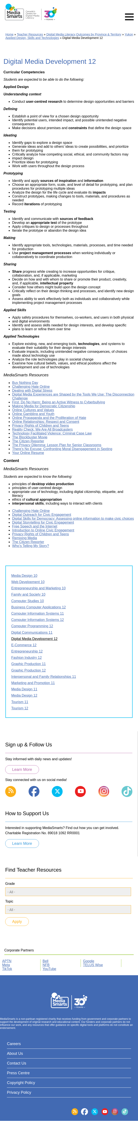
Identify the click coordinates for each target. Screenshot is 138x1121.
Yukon (129, 34)
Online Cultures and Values (33, 410)
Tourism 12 (19, 708)
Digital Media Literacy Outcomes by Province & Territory (83, 34)
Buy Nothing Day (25, 383)
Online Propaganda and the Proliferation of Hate (49, 418)
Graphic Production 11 (28, 664)
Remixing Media (24, 538)
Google (88, 961)
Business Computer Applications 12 (38, 607)
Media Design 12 (24, 695)
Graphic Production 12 (28, 670)
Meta (6, 965)
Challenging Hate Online (31, 386)
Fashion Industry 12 (26, 657)
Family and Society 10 (28, 594)
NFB (46, 965)
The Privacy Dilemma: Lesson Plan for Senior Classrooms (56, 445)
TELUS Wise (93, 965)
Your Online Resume (28, 453)
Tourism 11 (19, 702)
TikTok (7, 969)
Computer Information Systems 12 (37, 620)
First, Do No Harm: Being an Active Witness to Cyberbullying (58, 402)
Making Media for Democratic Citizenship (43, 406)
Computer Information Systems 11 (37, 613)
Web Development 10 (28, 582)
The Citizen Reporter (28, 441)
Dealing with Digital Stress (32, 390)
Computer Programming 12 (32, 626)
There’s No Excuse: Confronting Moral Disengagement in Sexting (62, 449)
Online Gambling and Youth (33, 414)
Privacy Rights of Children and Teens (40, 425)
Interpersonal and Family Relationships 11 (43, 676)
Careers (14, 1044)
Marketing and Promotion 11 (33, 683)
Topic (9, 901)
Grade (10, 883)
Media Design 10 (24, 575)
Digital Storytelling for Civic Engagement (43, 522)
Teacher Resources (30, 34)
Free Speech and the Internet (34, 526)
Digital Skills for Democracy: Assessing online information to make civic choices (73, 518)
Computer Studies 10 (27, 601)
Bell (46, 961)
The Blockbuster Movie (29, 437)
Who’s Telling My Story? (30, 546)
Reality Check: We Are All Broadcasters (42, 429)
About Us (15, 1053)
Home (9, 34)
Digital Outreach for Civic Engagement (41, 514)
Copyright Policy (21, 1083)
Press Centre (18, 1073)
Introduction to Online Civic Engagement (43, 530)
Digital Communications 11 (31, 632)
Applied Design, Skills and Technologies (32, 38)
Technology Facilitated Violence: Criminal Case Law (52, 433)
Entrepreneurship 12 (27, 651)
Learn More (22, 769)
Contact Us (16, 1063)
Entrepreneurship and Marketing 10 (38, 588)
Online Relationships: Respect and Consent (45, 421)
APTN (6, 961)
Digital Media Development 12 (34, 639)
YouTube (49, 969)
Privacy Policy (19, 1092)
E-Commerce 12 (23, 645)
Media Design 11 (24, 689)
